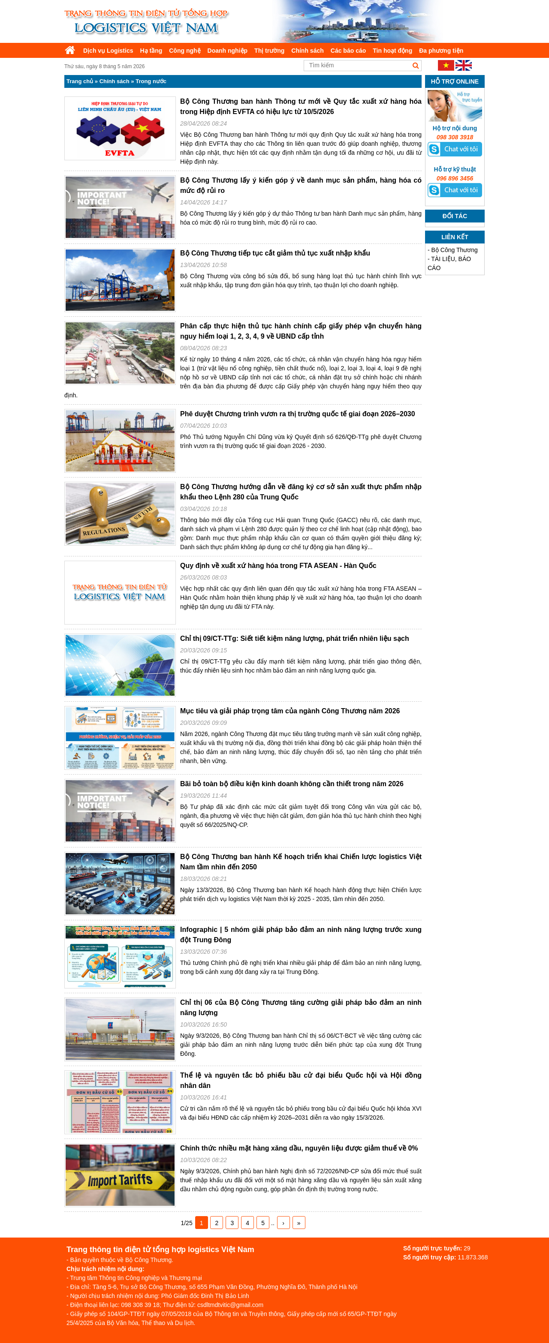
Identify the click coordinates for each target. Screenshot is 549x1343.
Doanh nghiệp (228, 50)
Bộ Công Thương (454, 249)
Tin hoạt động (392, 50)
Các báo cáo (348, 50)
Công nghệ (184, 50)
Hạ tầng (151, 50)
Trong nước (151, 81)
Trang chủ (79, 81)
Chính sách (307, 50)
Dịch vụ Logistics (108, 50)
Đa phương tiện (441, 50)
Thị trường (269, 50)
